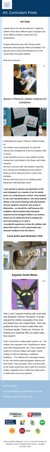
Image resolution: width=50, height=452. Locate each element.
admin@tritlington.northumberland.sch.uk (22, 391)
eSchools (26, 441)
